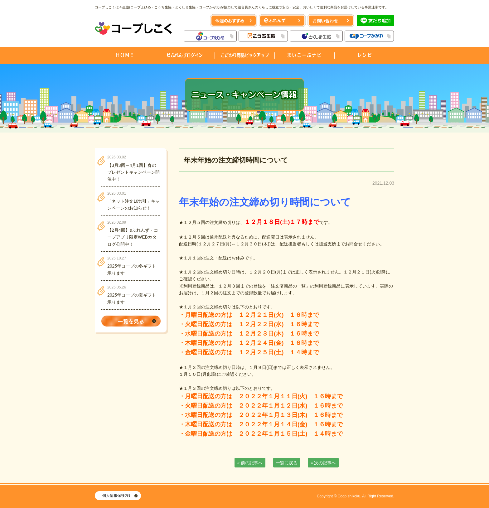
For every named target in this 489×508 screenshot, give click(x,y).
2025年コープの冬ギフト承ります (131, 269)
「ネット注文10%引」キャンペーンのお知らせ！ (133, 204)
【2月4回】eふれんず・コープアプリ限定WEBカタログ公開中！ (132, 237)
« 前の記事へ (250, 462)
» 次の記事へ (323, 462)
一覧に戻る (287, 462)
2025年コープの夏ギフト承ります (131, 298)
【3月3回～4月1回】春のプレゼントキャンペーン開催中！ (133, 172)
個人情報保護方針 (117, 495)
